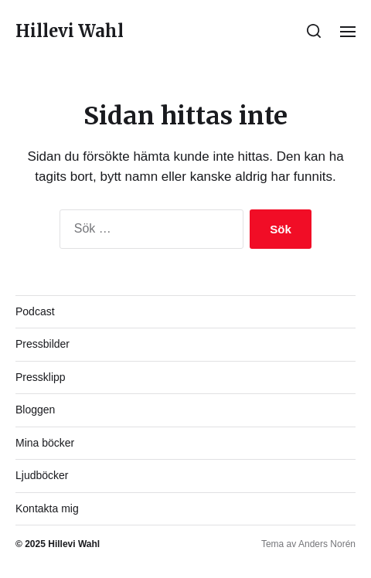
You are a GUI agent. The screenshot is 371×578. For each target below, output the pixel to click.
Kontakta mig (47, 508)
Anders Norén (327, 544)
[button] (314, 31)
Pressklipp (40, 377)
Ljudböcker (42, 475)
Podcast (35, 311)
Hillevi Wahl (69, 30)
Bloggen (35, 409)
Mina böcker (44, 443)
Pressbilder (42, 344)
